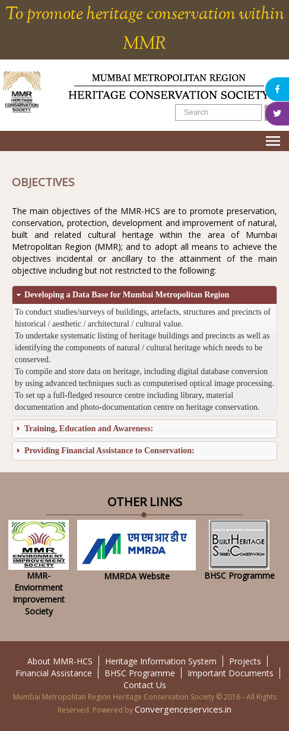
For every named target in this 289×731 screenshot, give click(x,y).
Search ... (175, 104)
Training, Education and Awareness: (88, 428)
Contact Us (144, 685)
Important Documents (231, 673)
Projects (245, 661)
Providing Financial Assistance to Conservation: (109, 450)
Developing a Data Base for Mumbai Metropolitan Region (126, 294)
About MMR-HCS (60, 661)
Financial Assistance (53, 673)
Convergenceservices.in (183, 709)
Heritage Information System (161, 661)
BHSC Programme (139, 673)
